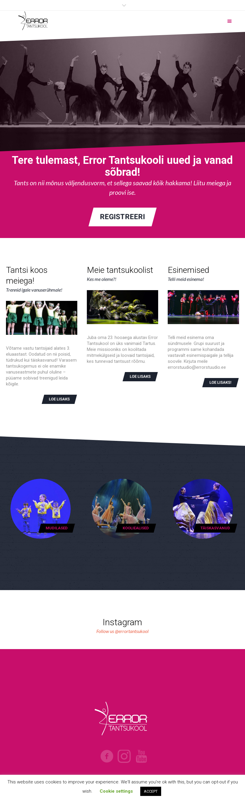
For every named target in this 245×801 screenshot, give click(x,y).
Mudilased (57, 528)
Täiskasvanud (215, 528)
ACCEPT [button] (151, 791)
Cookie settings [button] (116, 791)
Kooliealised (136, 528)
